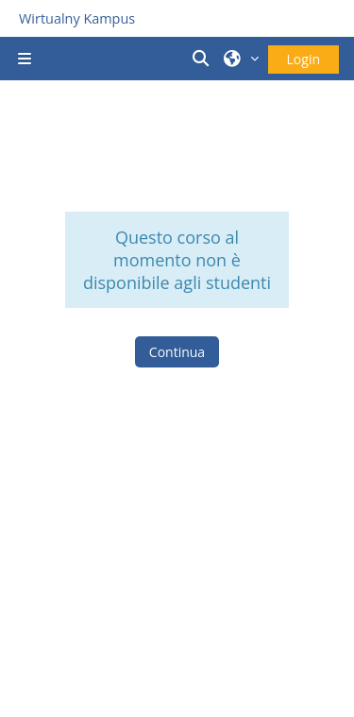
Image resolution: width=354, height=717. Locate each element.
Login (303, 59)
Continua (177, 352)
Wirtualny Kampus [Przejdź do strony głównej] (77, 18)
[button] (203, 58)
